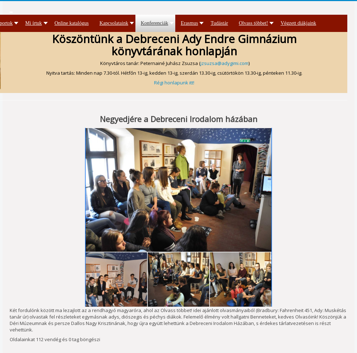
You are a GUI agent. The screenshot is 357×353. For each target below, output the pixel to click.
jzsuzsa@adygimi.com (224, 63)
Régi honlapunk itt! (174, 82)
